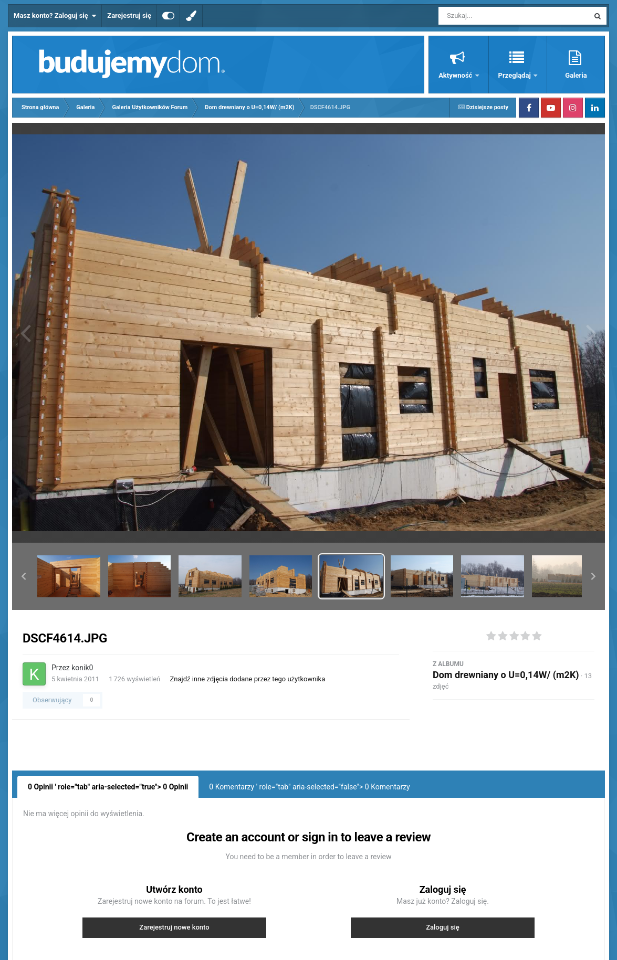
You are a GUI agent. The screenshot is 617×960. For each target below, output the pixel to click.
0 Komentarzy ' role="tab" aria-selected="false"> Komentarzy (309, 787)
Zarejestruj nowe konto (174, 927)
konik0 (82, 667)
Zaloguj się (442, 927)
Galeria (576, 75)
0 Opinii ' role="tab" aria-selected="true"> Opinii (108, 787)
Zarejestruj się (129, 15)
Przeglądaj (515, 75)
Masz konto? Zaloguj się (55, 16)
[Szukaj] (489, 16)
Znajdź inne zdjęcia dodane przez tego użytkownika (248, 679)
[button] (23, 576)
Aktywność (456, 75)
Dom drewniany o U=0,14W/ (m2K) (506, 674)
